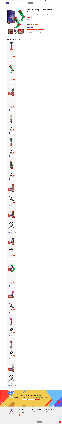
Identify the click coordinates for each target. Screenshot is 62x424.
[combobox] (29, 24)
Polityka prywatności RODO (36, 417)
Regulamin (46, 411)
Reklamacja (46, 414)
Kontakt (52, 0)
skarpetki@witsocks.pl (16, 0)
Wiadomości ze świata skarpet (47, 0)
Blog (33, 412)
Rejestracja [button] (46, 417)
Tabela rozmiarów (30, 27)
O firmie (34, 411)
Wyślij (37, 399)
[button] (41, 3)
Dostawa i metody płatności (49, 412)
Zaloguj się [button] (46, 415)
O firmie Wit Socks (42, 0)
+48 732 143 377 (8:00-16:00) (9, 0)
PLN (54, 0)
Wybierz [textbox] (28, 24)
